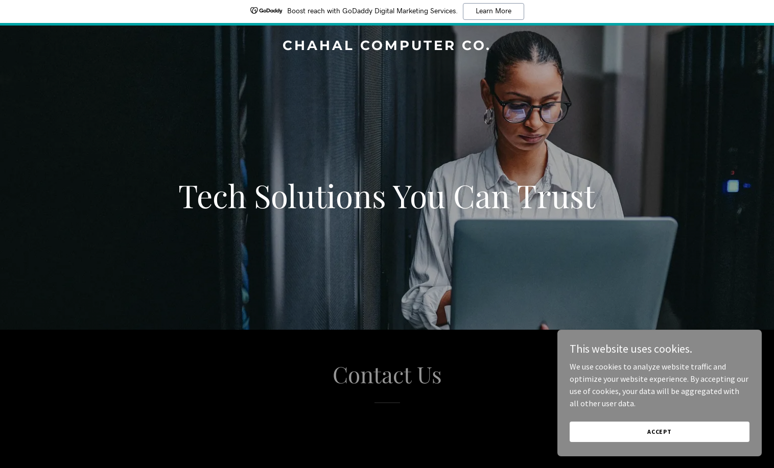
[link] (386, 47)
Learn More (493, 11)
